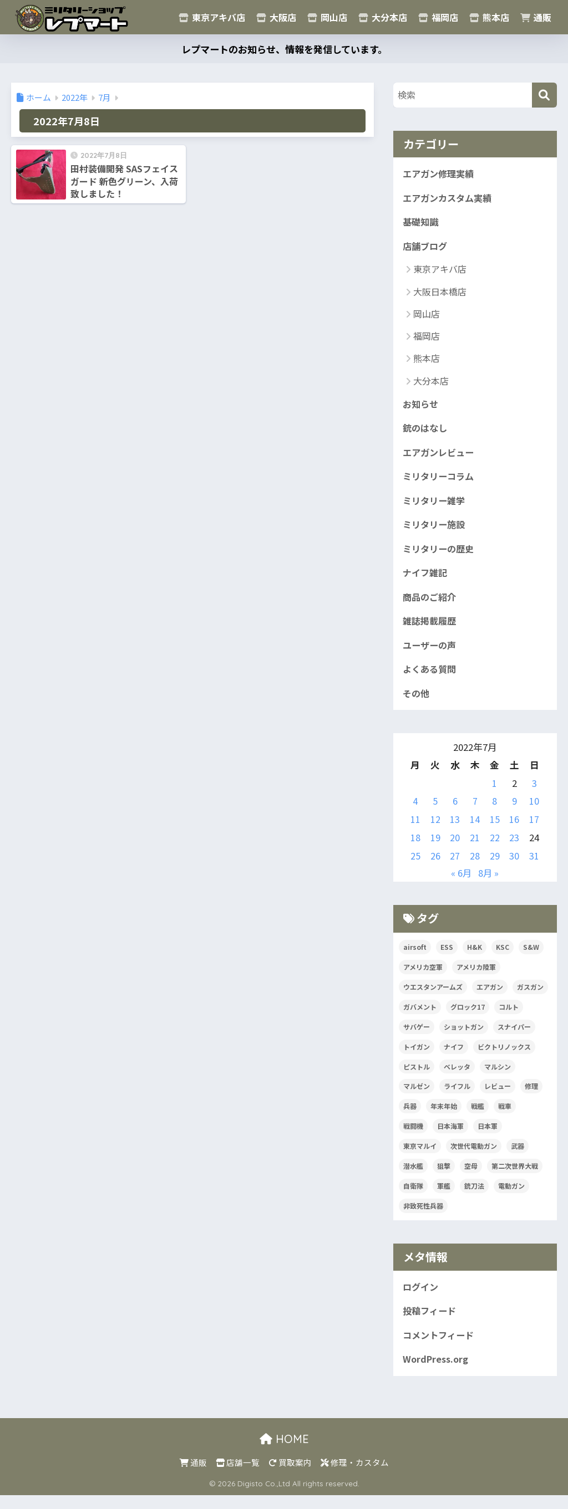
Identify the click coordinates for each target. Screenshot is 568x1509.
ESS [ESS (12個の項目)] (446, 958)
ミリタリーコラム (440, 481)
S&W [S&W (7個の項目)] (531, 958)
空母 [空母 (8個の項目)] (471, 1177)
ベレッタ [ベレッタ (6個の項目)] (457, 1077)
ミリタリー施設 (436, 531)
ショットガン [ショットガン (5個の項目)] (464, 1037)
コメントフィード (440, 1348)
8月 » (488, 884)
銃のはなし (426, 431)
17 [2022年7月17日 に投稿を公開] (534, 830)
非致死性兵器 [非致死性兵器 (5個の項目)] (423, 1217)
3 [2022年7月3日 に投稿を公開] (534, 794)
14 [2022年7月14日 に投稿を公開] (475, 830)
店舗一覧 (238, 1476)
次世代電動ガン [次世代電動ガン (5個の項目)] (473, 1157)
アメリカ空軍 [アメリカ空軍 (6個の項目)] (423, 978)
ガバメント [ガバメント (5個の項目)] (420, 1017)
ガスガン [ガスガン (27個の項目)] (530, 997)
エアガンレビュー (440, 456)
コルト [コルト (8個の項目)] (509, 1017)
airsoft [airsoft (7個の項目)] (415, 958)
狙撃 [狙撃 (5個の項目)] (443, 1177)
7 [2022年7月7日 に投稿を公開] (475, 812)
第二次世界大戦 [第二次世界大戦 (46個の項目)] (514, 1177)
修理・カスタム (355, 1476)
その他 (417, 704)
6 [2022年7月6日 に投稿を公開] (455, 812)
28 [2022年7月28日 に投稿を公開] (475, 866)
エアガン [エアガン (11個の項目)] (489, 997)
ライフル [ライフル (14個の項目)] (457, 1097)
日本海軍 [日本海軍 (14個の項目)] (450, 1137)
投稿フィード (431, 1323)
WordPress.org (437, 1372)
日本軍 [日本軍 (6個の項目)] (488, 1137)
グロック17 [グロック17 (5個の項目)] (467, 1017)
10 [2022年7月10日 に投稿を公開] (534, 812)
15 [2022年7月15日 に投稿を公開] (495, 830)
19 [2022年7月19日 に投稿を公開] (435, 848)
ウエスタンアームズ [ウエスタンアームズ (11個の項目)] (433, 997)
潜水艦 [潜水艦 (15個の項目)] (413, 1177)
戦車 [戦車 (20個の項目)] (504, 1117)
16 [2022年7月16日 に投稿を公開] (514, 830)
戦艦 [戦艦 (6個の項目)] (477, 1117)
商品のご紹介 (431, 605)
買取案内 (290, 1476)
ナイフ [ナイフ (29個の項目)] (454, 1057)
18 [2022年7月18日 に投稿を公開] (415, 848)
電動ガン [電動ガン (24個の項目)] (511, 1197)
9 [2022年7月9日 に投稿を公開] (514, 812)
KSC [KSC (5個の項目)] (502, 958)
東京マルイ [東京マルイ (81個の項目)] (420, 1157)
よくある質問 (431, 679)
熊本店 (489, 17)
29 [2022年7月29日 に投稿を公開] (495, 866)
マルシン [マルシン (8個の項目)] (497, 1077)
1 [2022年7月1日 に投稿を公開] (494, 794)
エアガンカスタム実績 (450, 199)
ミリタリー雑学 (436, 506)
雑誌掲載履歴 (431, 630)
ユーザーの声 (431, 655)
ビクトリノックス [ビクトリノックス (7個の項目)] (504, 1057)
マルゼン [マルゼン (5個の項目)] (416, 1097)
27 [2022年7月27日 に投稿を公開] (455, 866)
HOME (284, 1453)
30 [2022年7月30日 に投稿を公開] (514, 866)
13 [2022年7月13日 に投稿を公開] (455, 830)
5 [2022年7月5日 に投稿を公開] (435, 812)
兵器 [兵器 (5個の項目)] (410, 1117)
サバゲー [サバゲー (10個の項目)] (416, 1037)
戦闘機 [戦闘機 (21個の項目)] (413, 1137)
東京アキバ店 (212, 17)
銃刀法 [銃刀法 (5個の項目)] (474, 1197)
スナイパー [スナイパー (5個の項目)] (514, 1037)
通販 (535, 17)
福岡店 (438, 17)
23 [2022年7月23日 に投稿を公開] (514, 848)
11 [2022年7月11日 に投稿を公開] (415, 830)
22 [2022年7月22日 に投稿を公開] (495, 848)
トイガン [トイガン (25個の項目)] (416, 1057)
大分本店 (382, 17)
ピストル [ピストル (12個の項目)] (416, 1077)
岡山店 (327, 17)
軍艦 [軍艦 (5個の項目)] (443, 1197)
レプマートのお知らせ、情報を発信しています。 (284, 49)
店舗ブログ (426, 248)
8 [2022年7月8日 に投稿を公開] (494, 812)
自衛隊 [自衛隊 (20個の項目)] (413, 1197)
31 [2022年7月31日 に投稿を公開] (534, 866)
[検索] (544, 95)
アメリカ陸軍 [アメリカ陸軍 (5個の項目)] (476, 978)
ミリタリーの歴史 (440, 555)
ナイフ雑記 (426, 580)
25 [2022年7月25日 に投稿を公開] (415, 866)
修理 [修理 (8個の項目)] (531, 1097)
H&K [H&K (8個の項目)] (474, 958)
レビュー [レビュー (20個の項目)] (497, 1097)
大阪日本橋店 (439, 293)
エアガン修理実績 (440, 174)
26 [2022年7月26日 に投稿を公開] (435, 866)
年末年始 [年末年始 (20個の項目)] (443, 1117)
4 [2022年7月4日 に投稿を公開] (415, 812)
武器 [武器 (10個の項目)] (517, 1157)
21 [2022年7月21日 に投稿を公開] (475, 848)
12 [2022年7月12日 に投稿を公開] (435, 830)
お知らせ (421, 407)
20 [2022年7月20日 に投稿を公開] (455, 848)
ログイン (421, 1298)
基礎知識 (421, 224)
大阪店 (276, 17)
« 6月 (460, 884)
